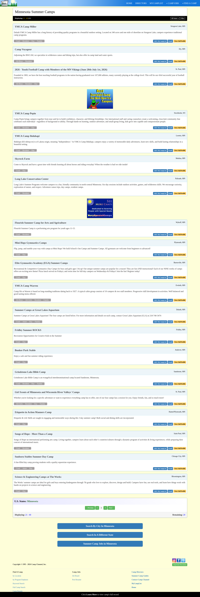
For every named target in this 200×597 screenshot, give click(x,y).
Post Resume (76, 580)
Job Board (75, 576)
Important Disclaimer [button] (179, 565)
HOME (129, 3)
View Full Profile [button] (179, 41)
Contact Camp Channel (140, 580)
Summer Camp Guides (140, 576)
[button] (170, 41)
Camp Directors (137, 572)
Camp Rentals (18, 591)
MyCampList (137, 583)
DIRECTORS (141, 3)
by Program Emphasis (20, 580)
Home (134, 587)
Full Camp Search (19, 587)
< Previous (89, 508)
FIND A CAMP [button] (189, 3)
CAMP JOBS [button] (172, 3)
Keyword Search (18, 583)
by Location (17, 576)
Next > (111, 508)
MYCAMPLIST (156, 3)
